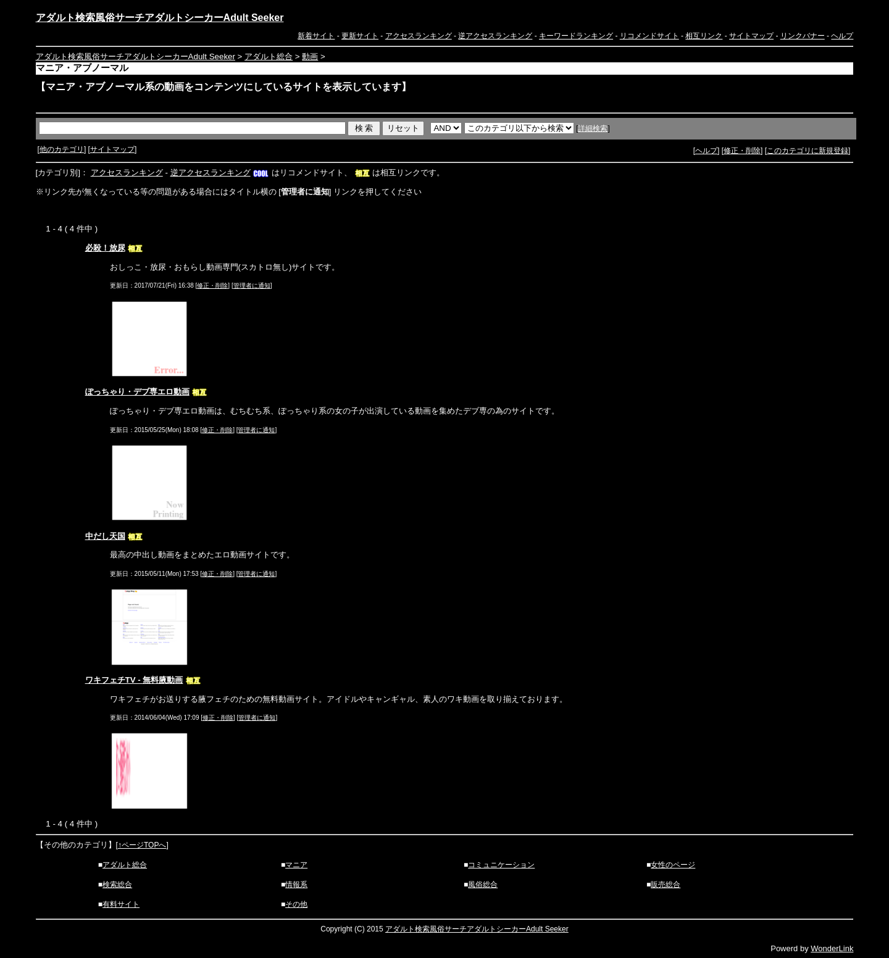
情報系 (296, 884)
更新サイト (359, 35)
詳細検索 (592, 128)
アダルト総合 (268, 56)
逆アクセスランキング (495, 35)
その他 (296, 904)
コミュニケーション (501, 864)
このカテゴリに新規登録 (807, 150)
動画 (310, 56)
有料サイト (121, 904)
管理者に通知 (251, 285)
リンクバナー (802, 35)
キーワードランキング (576, 35)
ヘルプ (842, 35)
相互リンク (703, 35)
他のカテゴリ (62, 149)
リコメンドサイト (649, 35)
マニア (296, 864)
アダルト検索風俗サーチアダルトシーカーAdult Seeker (160, 17)
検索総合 (117, 884)
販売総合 (665, 884)
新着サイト (316, 35)
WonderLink (832, 948)
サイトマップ (751, 35)
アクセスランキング (418, 35)
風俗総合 (483, 884)
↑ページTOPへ (142, 845)
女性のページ (673, 864)
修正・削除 (742, 150)
